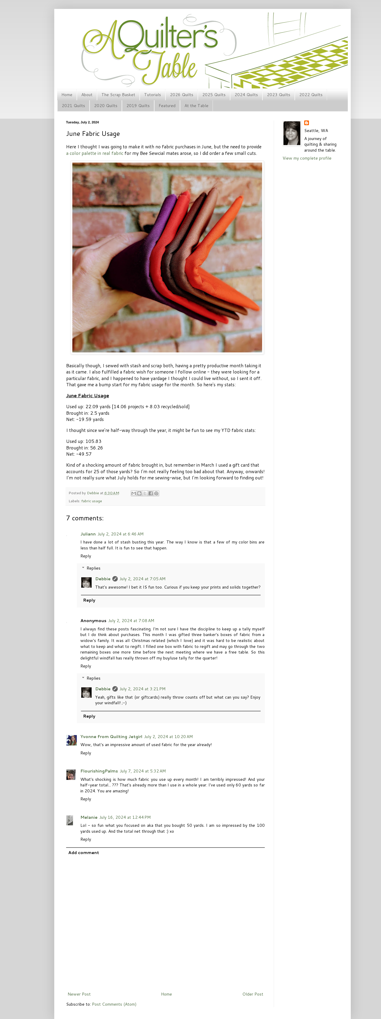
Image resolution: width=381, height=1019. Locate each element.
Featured (167, 106)
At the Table (196, 106)
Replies (94, 568)
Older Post (252, 994)
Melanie (89, 817)
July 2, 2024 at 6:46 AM (121, 534)
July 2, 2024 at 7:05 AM (142, 579)
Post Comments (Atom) (114, 1004)
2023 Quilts (278, 95)
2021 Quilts (73, 106)
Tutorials (152, 95)
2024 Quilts (246, 95)
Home (66, 95)
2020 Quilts (105, 106)
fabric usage (91, 500)
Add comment (83, 853)
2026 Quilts (181, 95)
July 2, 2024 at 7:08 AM (131, 621)
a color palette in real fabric (94, 153)
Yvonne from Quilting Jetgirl (111, 737)
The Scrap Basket (118, 95)
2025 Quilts (214, 95)
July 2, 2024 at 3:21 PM (142, 689)
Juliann (88, 534)
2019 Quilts (138, 106)
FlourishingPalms (99, 771)
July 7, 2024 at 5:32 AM (143, 771)
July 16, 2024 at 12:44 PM (125, 817)
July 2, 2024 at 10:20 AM (168, 737)
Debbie (93, 492)
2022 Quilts (311, 95)
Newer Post (79, 994)
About (87, 95)
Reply (85, 556)
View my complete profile (307, 158)
